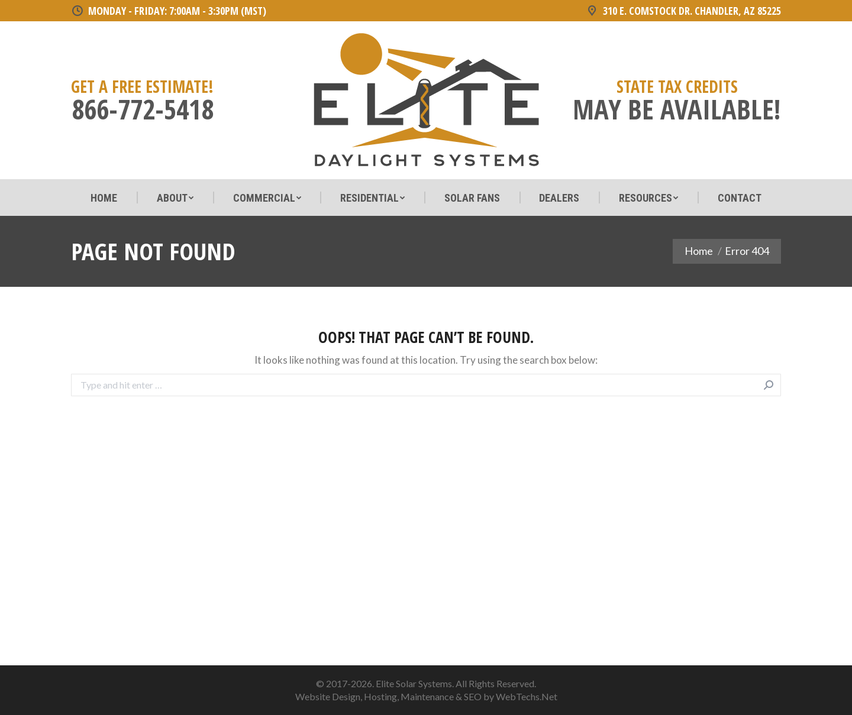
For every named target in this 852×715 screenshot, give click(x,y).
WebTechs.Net (526, 696)
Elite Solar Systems (414, 683)
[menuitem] (104, 198)
